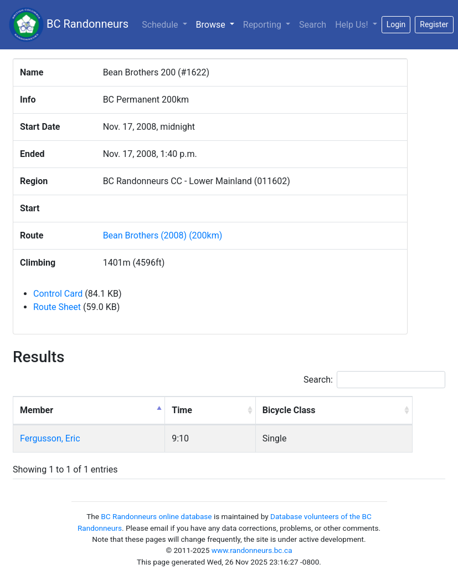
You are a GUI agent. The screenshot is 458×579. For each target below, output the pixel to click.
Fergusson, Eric (50, 438)
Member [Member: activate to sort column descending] (36, 410)
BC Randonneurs (68, 24)
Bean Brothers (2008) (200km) (163, 235)
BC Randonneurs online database (156, 516)
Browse (217, 24)
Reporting (263, 24)
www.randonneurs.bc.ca (252, 550)
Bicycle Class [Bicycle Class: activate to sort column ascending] (289, 410)
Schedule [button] (161, 24)
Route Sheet (57, 307)
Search (312, 24)
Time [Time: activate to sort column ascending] (182, 410)
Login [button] (396, 24)
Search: (374, 379)
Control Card (58, 293)
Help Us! (352, 24)
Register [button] (434, 24)
